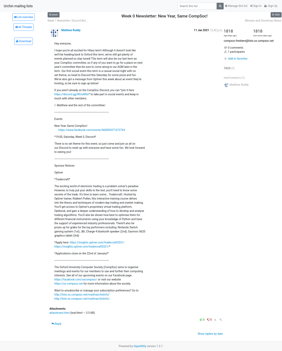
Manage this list (236, 5)
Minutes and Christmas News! (263, 20)
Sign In (256, 5)
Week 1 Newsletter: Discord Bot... (68, 20)
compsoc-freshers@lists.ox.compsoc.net (249, 40)
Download (23, 41)
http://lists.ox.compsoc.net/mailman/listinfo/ (82, 294)
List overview (23, 17)
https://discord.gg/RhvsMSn (71, 94)
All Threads (23, 27)
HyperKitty (140, 346)
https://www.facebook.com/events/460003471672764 (91, 130)
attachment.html (60, 312)
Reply (56, 323)
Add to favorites (236, 58)
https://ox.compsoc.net (68, 283)
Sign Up (270, 5)
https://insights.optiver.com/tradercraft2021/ (97, 242)
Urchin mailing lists (18, 6)
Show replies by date (210, 333)
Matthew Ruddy (70, 30)
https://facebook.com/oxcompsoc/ (75, 279)
